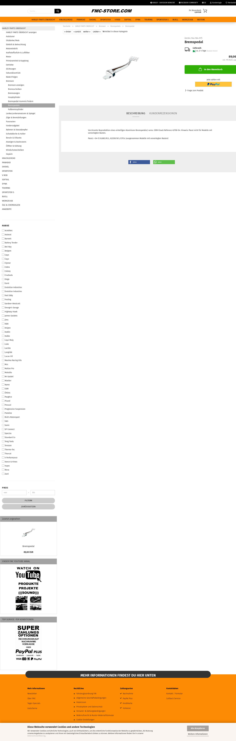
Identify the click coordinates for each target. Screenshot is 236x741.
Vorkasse (127, 708)
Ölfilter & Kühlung (13, 146)
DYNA (137, 19)
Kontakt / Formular (174, 693)
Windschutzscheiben (15, 150)
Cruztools (7, 275)
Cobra (6, 267)
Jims (5, 320)
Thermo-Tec (8, 449)
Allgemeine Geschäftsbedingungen (91, 698)
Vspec (6, 466)
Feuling (6, 299)
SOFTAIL (127, 19)
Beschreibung (135, 113)
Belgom (6, 251)
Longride (7, 352)
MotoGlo (7, 372)
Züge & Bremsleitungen (16, 117)
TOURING (148, 19)
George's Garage (10, 307)
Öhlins (6, 393)
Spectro (6, 433)
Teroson (6, 445)
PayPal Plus (128, 698)
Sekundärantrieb (13, 73)
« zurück (77, 32)
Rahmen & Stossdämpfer (17, 130)
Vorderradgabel (12, 126)
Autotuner (10, 36)
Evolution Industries (12, 287)
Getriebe (10, 65)
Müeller (6, 380)
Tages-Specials (33, 703)
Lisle (5, 344)
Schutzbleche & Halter (15, 134)
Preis (5, 487)
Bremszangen (14, 93)
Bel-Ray (6, 247)
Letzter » (96, 32)
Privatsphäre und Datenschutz (89, 707)
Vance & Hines (9, 461)
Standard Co (8, 437)
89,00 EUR (28, 552)
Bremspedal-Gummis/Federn (20, 101)
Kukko (6, 336)
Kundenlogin (216, 3)
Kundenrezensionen (163, 113)
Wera (5, 470)
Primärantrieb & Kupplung (17, 61)
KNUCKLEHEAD (65, 19)
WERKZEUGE (187, 19)
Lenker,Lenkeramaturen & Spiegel (20, 113)
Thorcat (6, 453)
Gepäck (9, 154)
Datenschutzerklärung (36, 736)
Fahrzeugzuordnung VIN (86, 693)
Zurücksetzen (28, 506)
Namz (6, 384)
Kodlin (6, 332)
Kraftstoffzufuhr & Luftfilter (18, 53)
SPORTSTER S (162, 19)
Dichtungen (11, 69)
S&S (5, 421)
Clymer (6, 263)
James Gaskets (9, 315)
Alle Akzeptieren (198, 728)
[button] (139, 162)
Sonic (5, 425)
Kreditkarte (127, 703)
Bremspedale (14, 105)
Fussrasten (10, 121)
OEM (5, 388)
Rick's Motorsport (11, 417)
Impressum (81, 702)
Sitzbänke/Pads (12, 40)
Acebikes (7, 230)
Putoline (7, 413)
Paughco (7, 397)
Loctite (6, 348)
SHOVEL (92, 19)
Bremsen (10, 81)
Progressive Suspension (13, 409)
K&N (5, 324)
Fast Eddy (7, 295)
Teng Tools (8, 441)
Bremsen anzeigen (16, 85)
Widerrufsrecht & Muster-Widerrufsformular (95, 715)
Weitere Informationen (198, 734)
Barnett (6, 238)
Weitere (201, 19)
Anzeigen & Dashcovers (16, 142)
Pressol (6, 405)
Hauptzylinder (14, 97)
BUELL (175, 19)
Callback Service (173, 698)
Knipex (6, 328)
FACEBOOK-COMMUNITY (188, 3)
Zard (5, 474)
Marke (5, 225)
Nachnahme (128, 693)
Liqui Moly (8, 340)
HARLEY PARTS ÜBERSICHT (43, 19)
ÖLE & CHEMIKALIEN (11, 205)
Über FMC (31, 698)
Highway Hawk (9, 311)
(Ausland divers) (212, 51)
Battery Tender (9, 242)
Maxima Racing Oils (12, 360)
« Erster (67, 32)
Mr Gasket (7, 376)
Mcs (5, 364)
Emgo (5, 279)
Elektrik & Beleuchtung (16, 44)
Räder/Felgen (12, 77)
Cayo (5, 255)
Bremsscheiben (15, 89)
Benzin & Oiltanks (14, 138)
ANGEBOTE (6, 209)
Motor (8, 57)
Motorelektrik (12, 48)
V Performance (9, 457)
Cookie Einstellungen (85, 720)
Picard (6, 401)
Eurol (5, 283)
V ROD (117, 19)
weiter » (86, 32)
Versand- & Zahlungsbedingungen (90, 711)
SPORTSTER (105, 19)
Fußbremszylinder (15, 109)
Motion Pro (8, 368)
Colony (6, 271)
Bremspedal (28, 546)
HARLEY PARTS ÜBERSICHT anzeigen (21, 32)
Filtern (28, 500)
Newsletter (32, 693)
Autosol (6, 234)
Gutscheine (32, 708)
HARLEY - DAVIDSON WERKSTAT (162, 3)
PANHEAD (81, 19)
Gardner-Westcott (11, 303)
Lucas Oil (7, 356)
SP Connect (8, 429)
